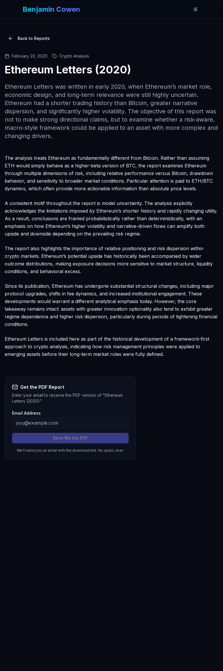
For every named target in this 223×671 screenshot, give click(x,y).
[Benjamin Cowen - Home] (51, 9)
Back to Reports (29, 38)
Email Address (26, 413)
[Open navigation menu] (195, 9)
